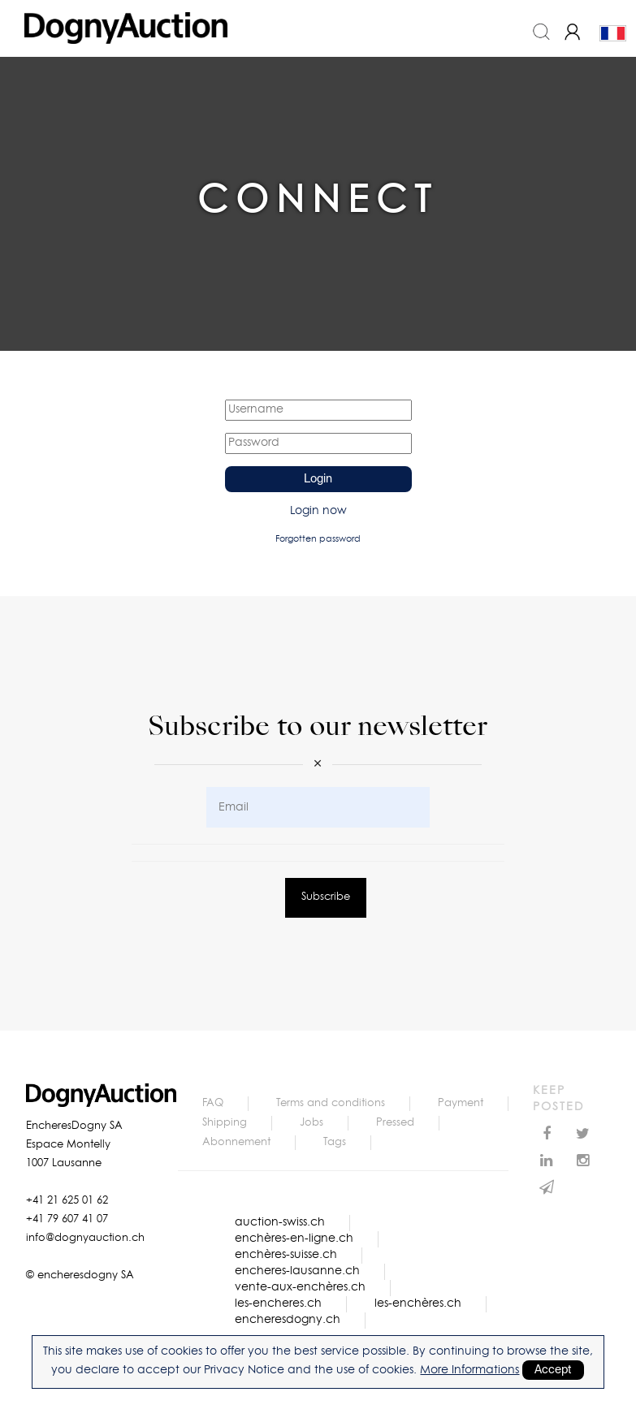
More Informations (469, 1370)
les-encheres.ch (278, 1303)
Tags (334, 1142)
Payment (460, 1103)
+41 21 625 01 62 (67, 1200)
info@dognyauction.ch (85, 1238)
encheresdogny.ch (287, 1319)
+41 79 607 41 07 (67, 1219)
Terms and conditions (330, 1103)
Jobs (311, 1123)
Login (318, 479)
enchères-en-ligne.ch (294, 1238)
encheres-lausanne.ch (297, 1271)
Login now (318, 511)
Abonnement (236, 1142)
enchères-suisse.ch (286, 1254)
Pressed (395, 1123)
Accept (553, 1370)
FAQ (212, 1103)
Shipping (224, 1123)
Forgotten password (318, 538)
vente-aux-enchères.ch (300, 1287)
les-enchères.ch (417, 1303)
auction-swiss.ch (280, 1222)
